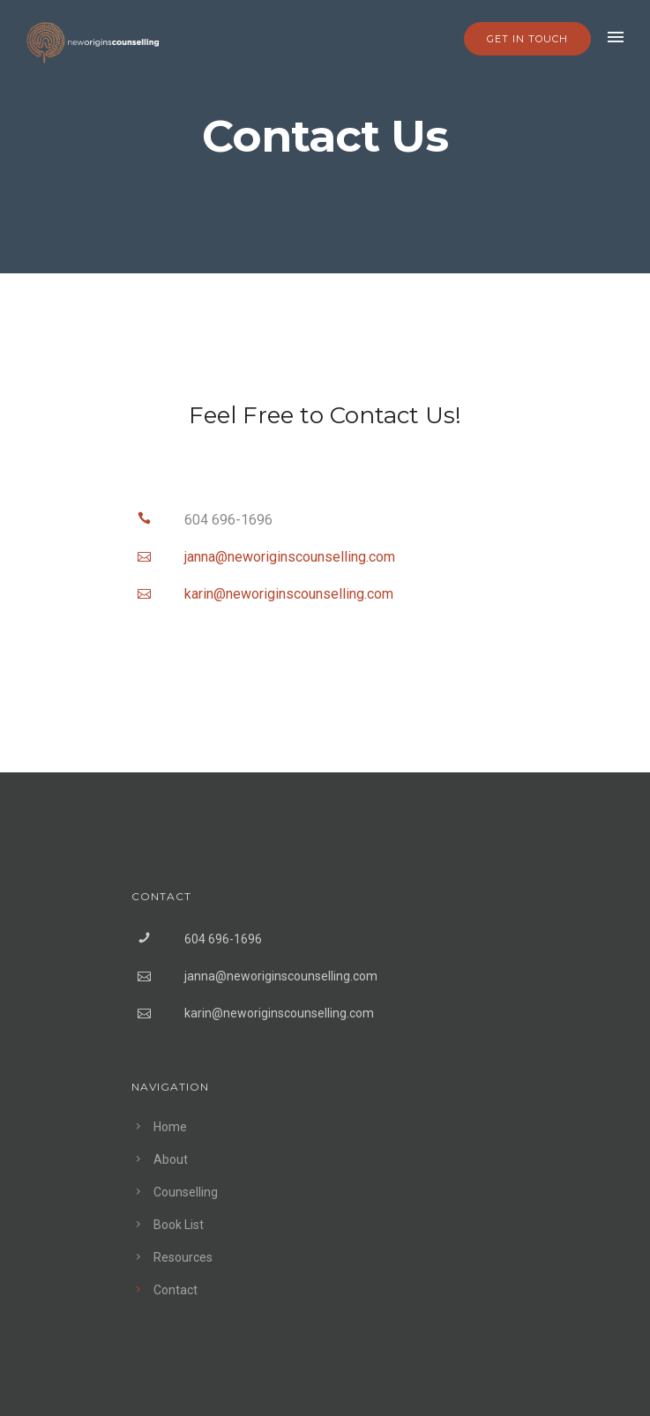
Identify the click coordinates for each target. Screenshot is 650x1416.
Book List (178, 1225)
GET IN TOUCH (527, 39)
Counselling (185, 1192)
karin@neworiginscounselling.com (279, 1013)
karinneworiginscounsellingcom (288, 593)
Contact (175, 1290)
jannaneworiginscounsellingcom (289, 556)
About (170, 1159)
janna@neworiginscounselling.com (280, 976)
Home (170, 1127)
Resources (183, 1257)
